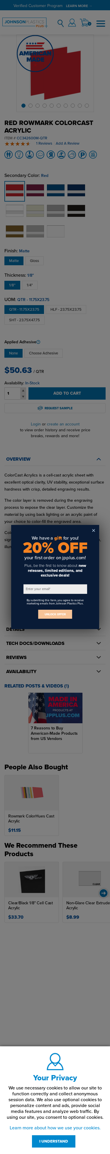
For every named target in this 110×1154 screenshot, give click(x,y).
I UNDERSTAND (53, 1141)
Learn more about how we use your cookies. (55, 1128)
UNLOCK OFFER (55, 614)
